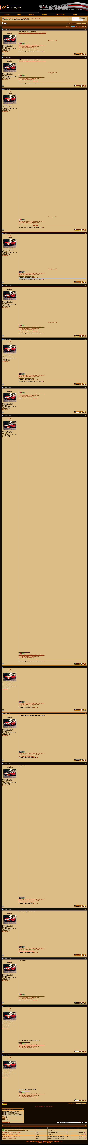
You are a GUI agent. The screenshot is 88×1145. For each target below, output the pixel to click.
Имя (69, 18)
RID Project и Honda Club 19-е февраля (11, 1136)
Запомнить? (83, 18)
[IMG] (3, 1118)
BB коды (4, 1116)
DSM (16, 18)
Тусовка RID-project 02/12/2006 (9, 1138)
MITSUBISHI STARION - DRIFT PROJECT (11, 1132)
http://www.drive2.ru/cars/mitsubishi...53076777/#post (32, 61)
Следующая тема (48, 1106)
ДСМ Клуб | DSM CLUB (9, 18)
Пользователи (30, 14)
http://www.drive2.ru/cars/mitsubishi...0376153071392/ (32, 33)
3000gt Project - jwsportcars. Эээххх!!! (10, 1134)
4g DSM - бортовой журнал (36, 18)
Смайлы (4, 1117)
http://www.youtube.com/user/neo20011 (29, 46)
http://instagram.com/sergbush (26, 47)
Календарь (44, 14)
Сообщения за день (60, 14)
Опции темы (82, 26)
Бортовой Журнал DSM (24, 18)
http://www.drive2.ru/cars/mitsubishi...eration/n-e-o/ (31, 45)
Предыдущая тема (40, 1106)
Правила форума (6, 1122)
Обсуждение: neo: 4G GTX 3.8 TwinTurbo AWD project (16, 1130)
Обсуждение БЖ (52, 40)
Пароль (70, 19)
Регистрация (7, 14)
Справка (19, 14)
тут (37, 49)
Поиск (74, 14)
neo (10, 32)
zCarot (61, 1141)
